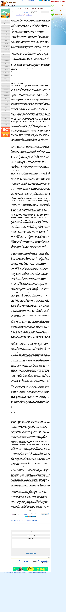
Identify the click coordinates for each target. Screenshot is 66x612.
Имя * (31, 531)
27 (23, 14)
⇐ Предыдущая (13, 14)
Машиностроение (6, 75)
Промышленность (6, 95)
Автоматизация (6, 20)
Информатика (6, 52)
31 (29, 14)
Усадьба (6, 112)
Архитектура (6, 26)
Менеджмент (6, 78)
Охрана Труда (6, 86)
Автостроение (6, 22)
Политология (6, 89)
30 (27, 14)
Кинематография (6, 58)
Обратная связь (31, 0)
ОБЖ (6, 84)
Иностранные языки (6, 51)
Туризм (6, 110)
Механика (6, 83)
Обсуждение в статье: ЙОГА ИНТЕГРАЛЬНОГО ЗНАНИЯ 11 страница (31, 525)
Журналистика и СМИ (6, 46)
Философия (6, 116)
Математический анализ (6, 72)
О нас (26, 0)
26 (21, 14)
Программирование (6, 92)
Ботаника (6, 34)
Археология (6, 25)
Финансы (6, 118)
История (6, 57)
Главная (23, 0)
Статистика (6, 104)
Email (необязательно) (31, 535)
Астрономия (6, 28)
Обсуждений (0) (26, 12)
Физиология (6, 115)
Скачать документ (45, 514)
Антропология (6, 23)
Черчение (6, 121)
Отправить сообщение (31, 553)
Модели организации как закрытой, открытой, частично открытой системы (45, 560)
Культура (6, 63)
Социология (6, 101)
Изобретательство (6, 49)
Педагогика (6, 87)
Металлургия (6, 80)
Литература (6, 66)
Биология (6, 31)
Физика (6, 113)
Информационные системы (6, 54)
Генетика (6, 37)
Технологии (6, 109)
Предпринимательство (6, 29)
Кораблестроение (6, 60)
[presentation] (19, 550)
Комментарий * (30, 538)
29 (26, 14)
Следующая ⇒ (34, 14)
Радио (6, 98)
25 (20, 14)
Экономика (6, 124)
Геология (6, 40)
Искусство (6, 55)
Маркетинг (6, 69)
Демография (6, 43)
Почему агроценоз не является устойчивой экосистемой (25, 560)
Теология (6, 107)
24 (18, 14)
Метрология (6, 81)
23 (17, 14)
